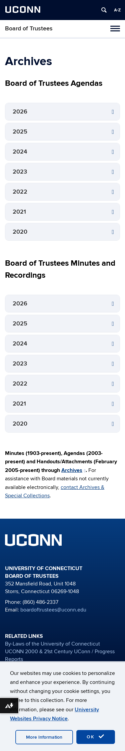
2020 (20, 231)
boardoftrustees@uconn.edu (53, 609)
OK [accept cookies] (96, 737)
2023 (20, 171)
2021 (19, 211)
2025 (20, 131)
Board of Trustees (29, 28)
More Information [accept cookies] (44, 737)
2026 (20, 111)
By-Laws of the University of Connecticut (52, 644)
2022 (20, 191)
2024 (20, 151)
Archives (73, 470)
